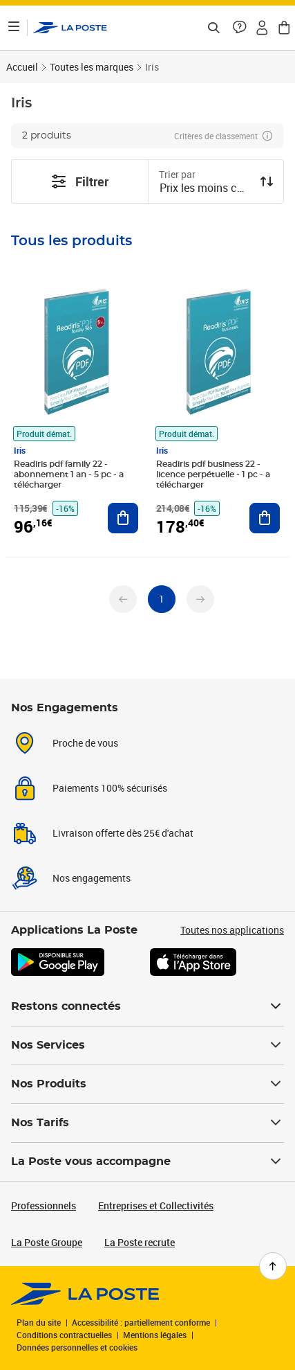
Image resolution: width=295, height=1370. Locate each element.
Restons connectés (147, 1006)
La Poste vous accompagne (147, 1161)
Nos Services (147, 1045)
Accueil (22, 66)
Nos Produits (147, 1084)
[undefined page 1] (161, 599)
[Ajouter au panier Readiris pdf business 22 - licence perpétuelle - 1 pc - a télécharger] (264, 518)
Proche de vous (85, 742)
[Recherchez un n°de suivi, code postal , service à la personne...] (213, 27)
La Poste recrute (139, 1242)
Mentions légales (155, 1334)
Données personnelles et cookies (77, 1347)
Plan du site (39, 1322)
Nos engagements (92, 877)
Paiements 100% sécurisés (110, 787)
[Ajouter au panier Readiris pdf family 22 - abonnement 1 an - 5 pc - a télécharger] (123, 518)
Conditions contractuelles (64, 1334)
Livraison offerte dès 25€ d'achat (123, 832)
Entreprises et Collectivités (155, 1205)
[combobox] (205, 189)
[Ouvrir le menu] (14, 28)
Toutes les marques (91, 66)
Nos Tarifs (147, 1122)
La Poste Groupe (46, 1242)
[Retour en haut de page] (273, 1266)
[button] (240, 28)
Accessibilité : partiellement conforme (141, 1322)
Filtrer (79, 181)
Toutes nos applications (232, 929)
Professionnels (43, 1205)
